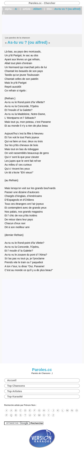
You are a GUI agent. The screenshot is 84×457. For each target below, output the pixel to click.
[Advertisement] (42, 24)
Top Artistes (14, 391)
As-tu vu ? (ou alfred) (67, 8)
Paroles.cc (42, 369)
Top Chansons (16, 385)
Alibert (37, 8)
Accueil (11, 380)
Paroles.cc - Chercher (42, 3)
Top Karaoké (15, 396)
